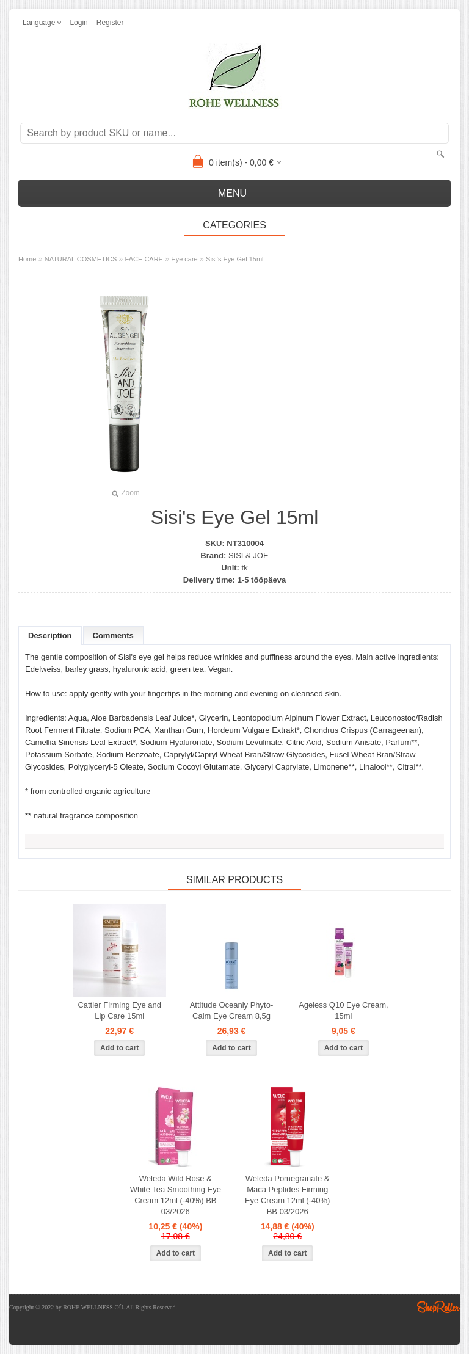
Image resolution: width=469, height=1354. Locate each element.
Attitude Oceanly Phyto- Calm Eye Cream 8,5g (232, 1010)
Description (50, 635)
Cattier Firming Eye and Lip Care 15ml (119, 1010)
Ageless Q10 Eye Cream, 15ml (343, 1010)
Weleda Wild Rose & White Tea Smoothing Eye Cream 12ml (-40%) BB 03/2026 (175, 1195)
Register (110, 22)
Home (27, 259)
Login (78, 22)
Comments (113, 635)
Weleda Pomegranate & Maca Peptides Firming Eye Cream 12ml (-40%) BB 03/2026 (287, 1195)
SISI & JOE (248, 555)
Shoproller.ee (438, 1307)
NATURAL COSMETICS (81, 259)
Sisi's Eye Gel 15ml (234, 259)
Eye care (184, 259)
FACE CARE (144, 259)
